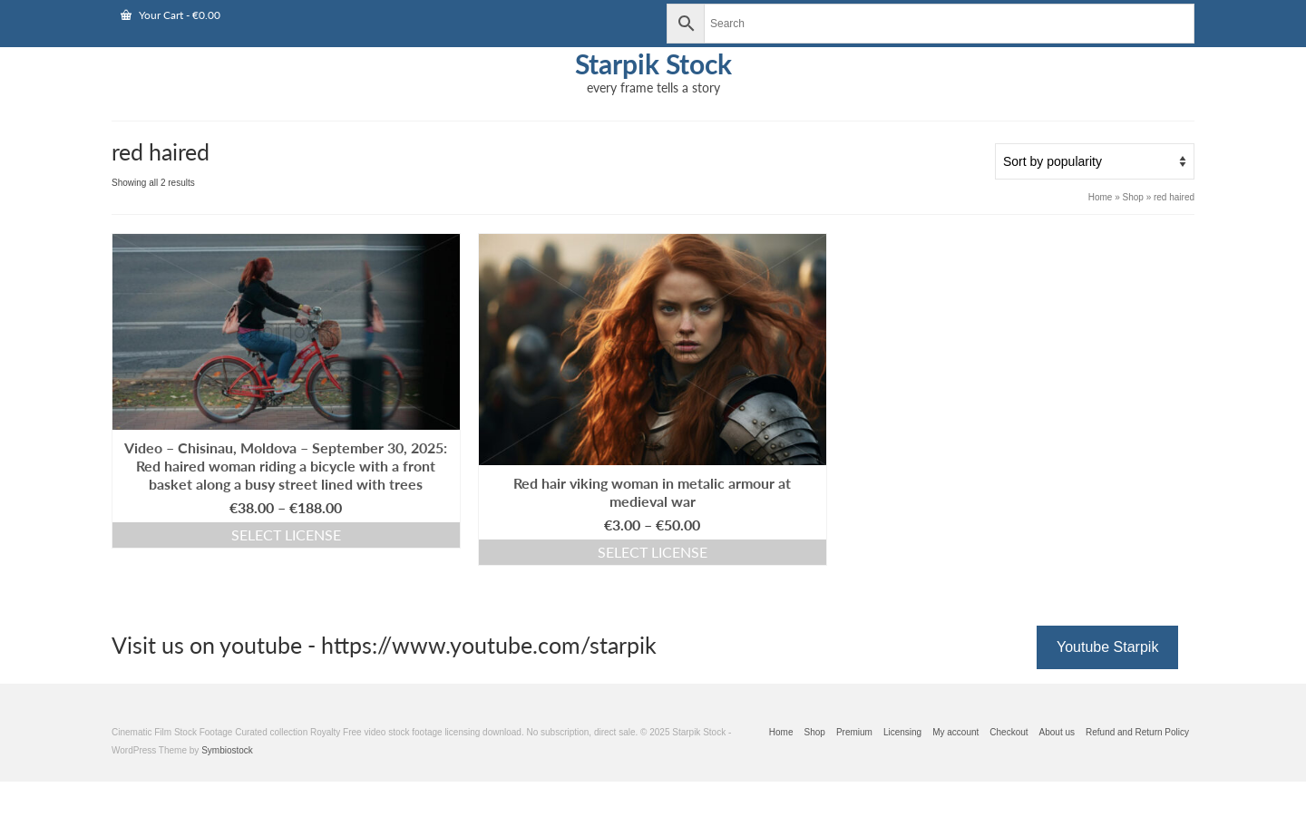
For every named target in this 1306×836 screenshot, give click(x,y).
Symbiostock (227, 750)
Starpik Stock (653, 63)
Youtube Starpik (1107, 647)
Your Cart (170, 15)
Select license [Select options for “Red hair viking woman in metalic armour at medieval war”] (652, 551)
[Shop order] (1094, 161)
